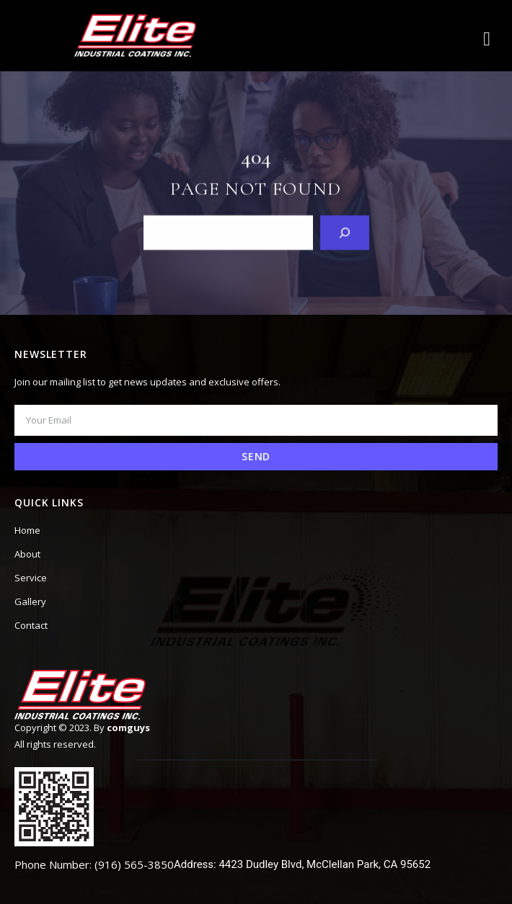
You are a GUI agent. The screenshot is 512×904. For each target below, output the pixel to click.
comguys (128, 727)
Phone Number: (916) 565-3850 (94, 864)
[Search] (344, 232)
